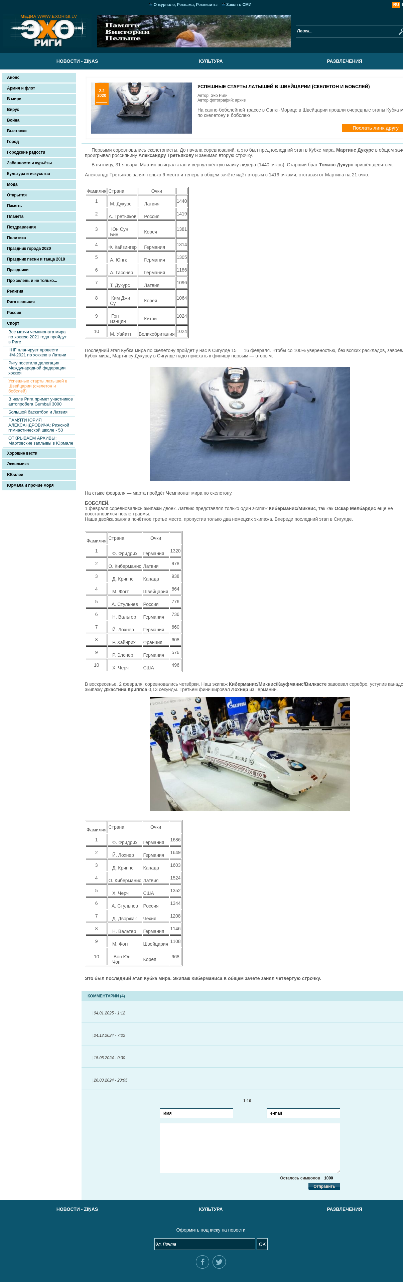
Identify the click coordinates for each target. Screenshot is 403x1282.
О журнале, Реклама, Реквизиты (176, 4)
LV (385, 4)
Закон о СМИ (229, 4)
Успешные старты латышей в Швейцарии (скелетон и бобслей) (38, 385)
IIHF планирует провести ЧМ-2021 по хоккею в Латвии (37, 352)
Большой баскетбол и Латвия (38, 412)
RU (377, 4)
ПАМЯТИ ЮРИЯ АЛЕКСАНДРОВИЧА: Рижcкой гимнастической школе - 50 (38, 425)
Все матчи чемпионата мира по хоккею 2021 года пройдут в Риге (37, 336)
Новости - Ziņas (68, 61)
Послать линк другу (357, 128)
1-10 (241, 1101)
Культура (201, 61)
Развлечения (335, 61)
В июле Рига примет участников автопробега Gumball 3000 (40, 401)
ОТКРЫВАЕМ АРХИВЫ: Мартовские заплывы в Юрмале (40, 441)
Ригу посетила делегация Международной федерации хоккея (36, 367)
